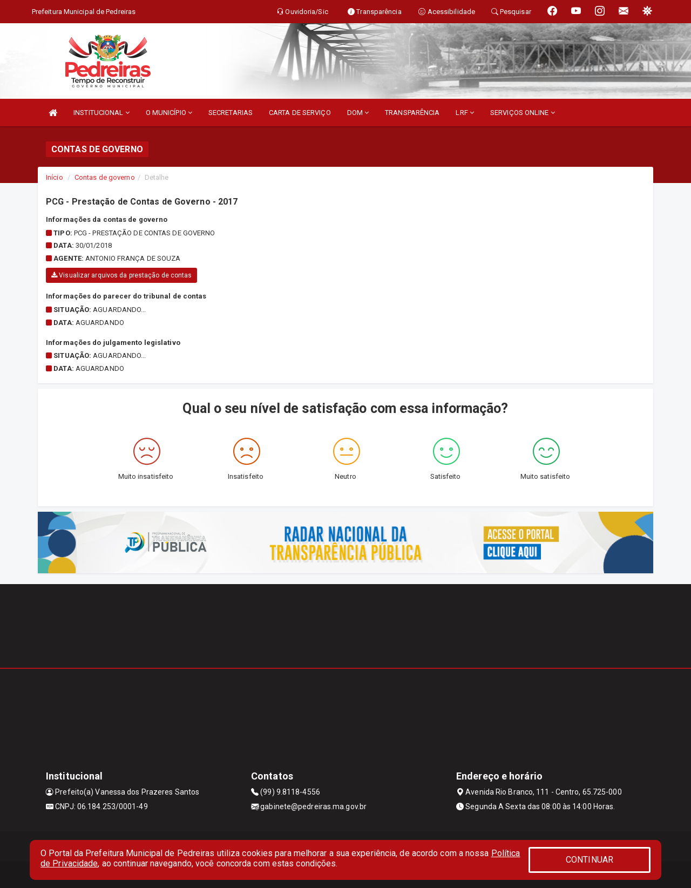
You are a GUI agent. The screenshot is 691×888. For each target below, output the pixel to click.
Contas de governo (104, 177)
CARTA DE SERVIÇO (300, 113)
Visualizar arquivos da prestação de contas (121, 275)
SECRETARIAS (230, 113)
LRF (465, 113)
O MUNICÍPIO (169, 113)
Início (54, 177)
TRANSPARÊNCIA (412, 113)
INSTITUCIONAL (101, 113)
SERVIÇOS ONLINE (522, 113)
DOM (358, 113)
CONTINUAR (589, 860)
